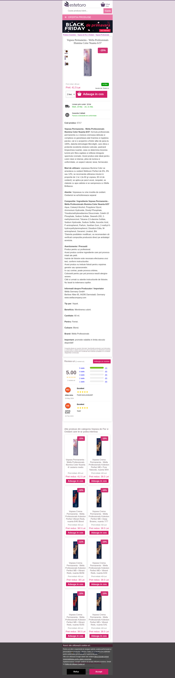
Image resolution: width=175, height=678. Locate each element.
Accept (98, 672)
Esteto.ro (106, 88)
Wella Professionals (80, 334)
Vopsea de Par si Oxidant (86, 35)
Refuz (76, 672)
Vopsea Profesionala (102, 35)
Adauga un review (101, 361)
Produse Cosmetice (69, 35)
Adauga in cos (75, 481)
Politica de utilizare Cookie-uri (74, 664)
